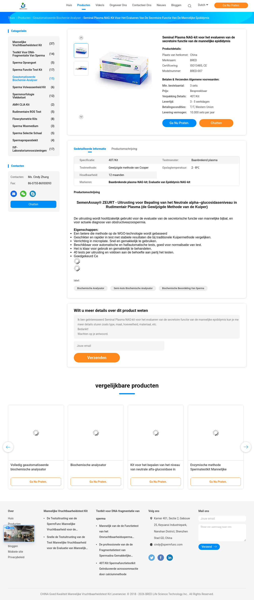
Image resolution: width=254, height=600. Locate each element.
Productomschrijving (124, 148)
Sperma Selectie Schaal (33, 133)
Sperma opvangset (33, 63)
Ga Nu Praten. (231, 5)
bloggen (13, 546)
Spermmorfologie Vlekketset (33, 96)
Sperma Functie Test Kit (33, 70)
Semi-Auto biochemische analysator (133, 288)
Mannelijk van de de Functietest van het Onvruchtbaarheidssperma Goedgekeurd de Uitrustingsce (119, 532)
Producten (14, 523)
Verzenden (96, 357)
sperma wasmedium (33, 126)
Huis (10, 518)
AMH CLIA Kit (33, 105)
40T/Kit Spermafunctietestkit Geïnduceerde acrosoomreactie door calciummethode (118, 569)
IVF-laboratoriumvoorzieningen (33, 149)
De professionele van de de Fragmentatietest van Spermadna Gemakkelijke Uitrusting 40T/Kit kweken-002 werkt (118, 550)
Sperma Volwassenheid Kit (33, 87)
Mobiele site (15, 551)
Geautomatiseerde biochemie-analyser (33, 78)
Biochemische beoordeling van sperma (183, 288)
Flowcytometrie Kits (33, 119)
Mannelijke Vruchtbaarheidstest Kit (33, 43)
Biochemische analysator (90, 288)
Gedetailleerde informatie (90, 148)
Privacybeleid (16, 557)
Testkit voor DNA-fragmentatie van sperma (33, 54)
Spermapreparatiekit (33, 140)
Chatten (33, 204)
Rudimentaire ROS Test (33, 112)
